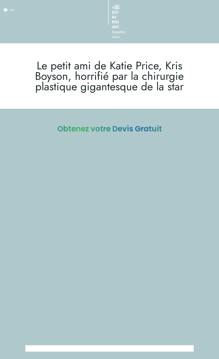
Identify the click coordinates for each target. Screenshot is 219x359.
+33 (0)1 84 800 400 (115, 17)
